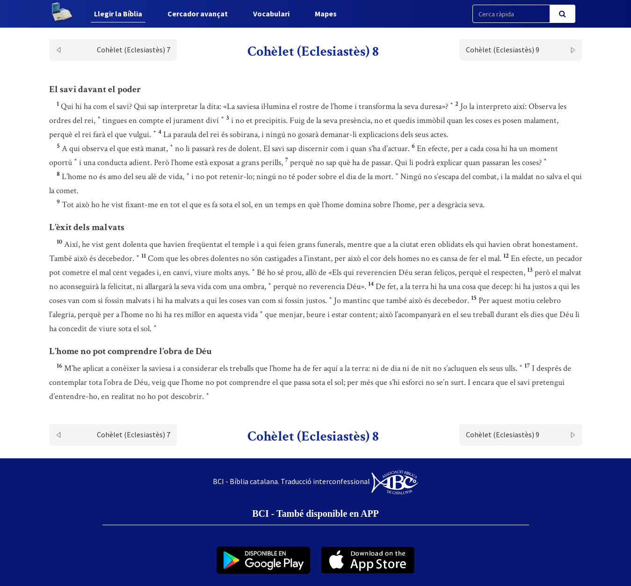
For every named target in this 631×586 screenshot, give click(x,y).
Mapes (326, 13)
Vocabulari (271, 13)
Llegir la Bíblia (118, 13)
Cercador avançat (197, 13)
